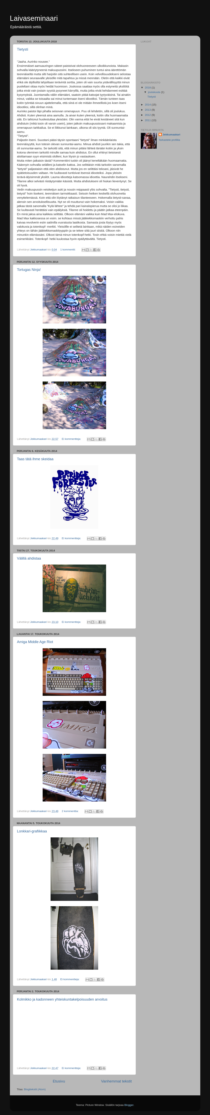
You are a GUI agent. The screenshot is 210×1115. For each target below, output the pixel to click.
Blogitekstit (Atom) (35, 1089)
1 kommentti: (68, 249)
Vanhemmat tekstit (116, 1081)
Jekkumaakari (171, 134)
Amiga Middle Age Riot (35, 642)
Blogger (128, 1104)
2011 (148, 120)
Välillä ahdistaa (29, 558)
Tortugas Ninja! (29, 270)
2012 (148, 114)
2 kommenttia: (70, 811)
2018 (148, 87)
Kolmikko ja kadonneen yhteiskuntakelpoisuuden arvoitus (62, 999)
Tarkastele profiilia (169, 139)
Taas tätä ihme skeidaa (35, 459)
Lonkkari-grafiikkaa (32, 831)
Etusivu (59, 1081)
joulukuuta (154, 92)
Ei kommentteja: (72, 438)
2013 (148, 109)
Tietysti (22, 49)
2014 (148, 104)
